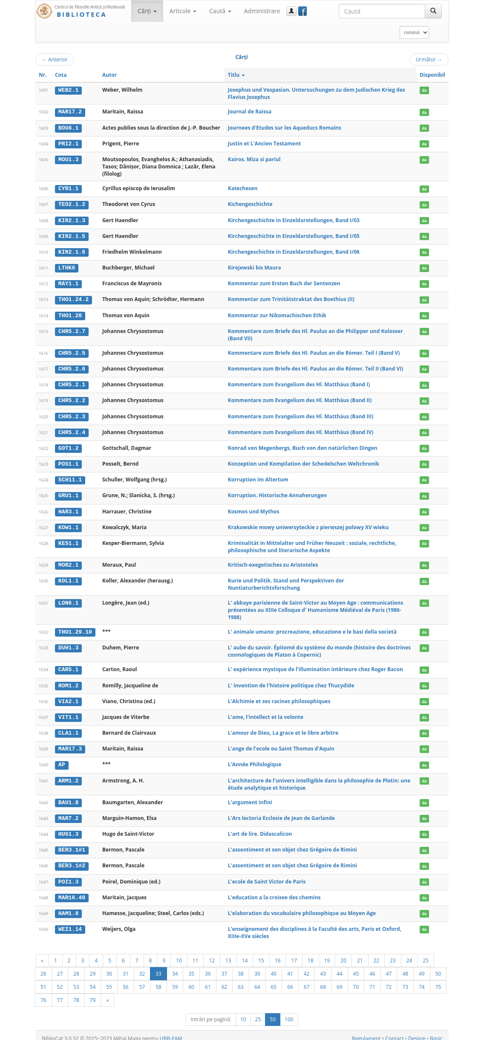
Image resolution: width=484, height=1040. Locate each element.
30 (109, 967)
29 (93, 967)
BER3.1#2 (71, 860)
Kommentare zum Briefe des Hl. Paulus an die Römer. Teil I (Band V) (314, 351)
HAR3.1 (68, 508)
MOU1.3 (68, 159)
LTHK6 (66, 266)
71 (372, 980)
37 (225, 967)
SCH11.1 (70, 477)
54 (93, 980)
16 (278, 953)
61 (208, 980)
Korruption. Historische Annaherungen (277, 492)
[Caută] (433, 11)
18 (311, 953)
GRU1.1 (68, 492)
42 (307, 967)
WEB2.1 (68, 90)
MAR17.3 (70, 744)
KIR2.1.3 (71, 219)
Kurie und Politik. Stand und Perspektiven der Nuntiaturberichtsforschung (286, 580)
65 (274, 980)
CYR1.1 (68, 188)
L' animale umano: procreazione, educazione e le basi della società (312, 628)
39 (257, 967)
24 (409, 953)
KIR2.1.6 (71, 251)
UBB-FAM (171, 1032)
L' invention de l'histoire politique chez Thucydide (291, 680)
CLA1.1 (68, 728)
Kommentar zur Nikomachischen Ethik (277, 313)
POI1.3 (68, 875)
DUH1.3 (68, 643)
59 (175, 980)
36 (208, 967)
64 (257, 980)
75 (438, 980)
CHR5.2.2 (71, 398)
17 (294, 953)
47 (389, 967)
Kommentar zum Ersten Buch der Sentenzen (284, 282)
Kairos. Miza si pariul (254, 158)
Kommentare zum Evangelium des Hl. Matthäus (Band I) (299, 382)
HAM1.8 (68, 907)
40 (274, 967)
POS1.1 (68, 461)
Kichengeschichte (250, 203)
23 (393, 953)
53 (76, 980)
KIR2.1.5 (71, 235)
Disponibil (432, 74)
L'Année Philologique (255, 759)
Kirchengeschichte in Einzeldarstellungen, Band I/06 (294, 250)
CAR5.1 (68, 665)
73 (405, 980)
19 (327, 953)
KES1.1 (68, 539)
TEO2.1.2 (71, 204)
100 (289, 1013)
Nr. (43, 74)
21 (360, 953)
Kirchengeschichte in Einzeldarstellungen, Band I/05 (294, 235)
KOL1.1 (68, 577)
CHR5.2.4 (71, 429)
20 (343, 953)
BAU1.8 (68, 797)
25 (426, 953)
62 (225, 980)
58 (158, 980)
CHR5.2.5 (71, 351)
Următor (429, 59)
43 (323, 967)
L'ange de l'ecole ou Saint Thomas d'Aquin (281, 743)
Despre (416, 1032)
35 (191, 967)
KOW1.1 (68, 523)
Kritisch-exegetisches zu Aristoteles (273, 561)
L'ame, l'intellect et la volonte (265, 712)
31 (126, 967)
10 (179, 953)
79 (93, 993)
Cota (61, 74)
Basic (436, 1032)
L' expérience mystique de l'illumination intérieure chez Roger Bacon (315, 665)
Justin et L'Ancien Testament (264, 143)
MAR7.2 (68, 813)
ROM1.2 (68, 681)
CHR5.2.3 (71, 414)
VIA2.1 (68, 697)
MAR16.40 (71, 891)
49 (422, 967)
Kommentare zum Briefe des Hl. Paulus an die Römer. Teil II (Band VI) (315, 366)
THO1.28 (70, 313)
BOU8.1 (68, 127)
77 (60, 993)
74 (422, 980)
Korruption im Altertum (258, 476)
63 (241, 980)
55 (109, 980)
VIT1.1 (68, 712)
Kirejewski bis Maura (254, 266)
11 (196, 953)
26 (43, 967)
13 (228, 953)
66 (290, 980)
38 (241, 967)
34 (175, 967)
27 (60, 967)
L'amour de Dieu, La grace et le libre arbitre (283, 728)
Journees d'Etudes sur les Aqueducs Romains (284, 127)
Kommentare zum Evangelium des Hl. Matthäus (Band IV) (300, 429)
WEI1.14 (70, 923)
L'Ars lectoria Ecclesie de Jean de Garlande (281, 812)
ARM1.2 (68, 775)
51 (43, 980)
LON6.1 (68, 599)
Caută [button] (220, 11)
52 (60, 980)
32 (142, 967)
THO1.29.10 (75, 628)
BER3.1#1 (71, 844)
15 (261, 953)
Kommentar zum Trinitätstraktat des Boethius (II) (291, 297)
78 (76, 993)
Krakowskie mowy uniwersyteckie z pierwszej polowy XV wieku (308, 523)
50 (438, 967)
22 (377, 953)
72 (389, 980)
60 (191, 980)
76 (43, 993)
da (424, 90)
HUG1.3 (68, 828)
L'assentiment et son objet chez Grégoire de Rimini (292, 844)
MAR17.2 (70, 112)
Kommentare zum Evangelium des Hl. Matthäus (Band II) (300, 398)
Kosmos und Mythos (253, 507)
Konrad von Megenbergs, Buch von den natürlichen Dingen (302, 445)
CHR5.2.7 (71, 329)
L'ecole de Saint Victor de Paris (267, 875)
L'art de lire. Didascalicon (260, 828)
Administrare (262, 11)
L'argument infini (250, 796)
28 (76, 967)
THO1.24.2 (73, 298)
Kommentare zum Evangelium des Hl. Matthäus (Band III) (301, 413)
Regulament (366, 1032)
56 (126, 980)
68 (323, 980)
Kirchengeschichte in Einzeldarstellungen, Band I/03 (294, 219)
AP (61, 759)
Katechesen (243, 187)
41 (290, 967)
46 (372, 967)
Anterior (55, 59)
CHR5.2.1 (71, 382)
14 (245, 953)
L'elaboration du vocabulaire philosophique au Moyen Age (302, 906)
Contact (394, 1032)
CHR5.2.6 (71, 367)
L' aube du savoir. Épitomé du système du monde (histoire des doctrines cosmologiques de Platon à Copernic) (319, 647)
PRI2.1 (68, 143)
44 (340, 967)
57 (142, 980)
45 (356, 967)
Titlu (236, 74)
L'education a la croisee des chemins (274, 891)
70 (356, 980)
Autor (109, 74)
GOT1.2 (68, 445)
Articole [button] (183, 11)
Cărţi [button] (147, 11)
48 (405, 967)
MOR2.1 (68, 561)
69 (340, 980)
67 (307, 980)
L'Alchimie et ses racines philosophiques (279, 696)
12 (212, 953)
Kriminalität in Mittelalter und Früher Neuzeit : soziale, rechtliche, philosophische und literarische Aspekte (312, 543)
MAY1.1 (68, 282)
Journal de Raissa (249, 111)
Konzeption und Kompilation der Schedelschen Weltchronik (303, 460)
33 (158, 967)
